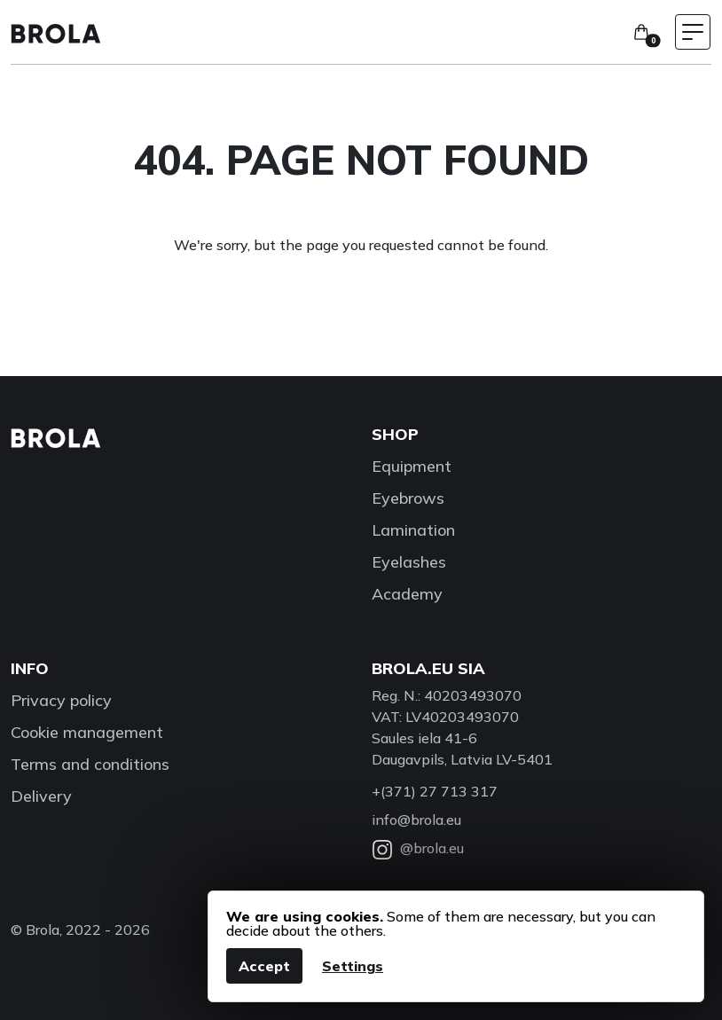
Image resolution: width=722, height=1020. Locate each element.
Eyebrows (408, 498)
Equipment (411, 466)
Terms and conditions (90, 764)
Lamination (413, 530)
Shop (395, 434)
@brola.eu (418, 848)
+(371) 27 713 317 (435, 791)
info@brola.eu (416, 819)
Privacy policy (61, 700)
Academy (407, 594)
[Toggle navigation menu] (692, 32)
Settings (352, 966)
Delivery (41, 796)
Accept (264, 966)
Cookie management (87, 732)
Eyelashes (409, 562)
